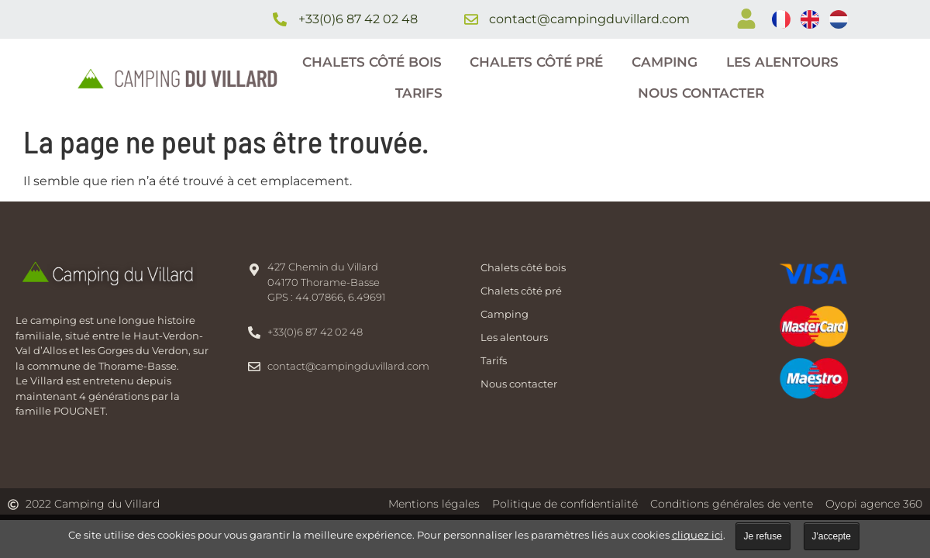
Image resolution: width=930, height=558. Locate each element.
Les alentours (782, 62)
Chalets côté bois (372, 62)
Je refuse (763, 536)
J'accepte (831, 536)
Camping (665, 62)
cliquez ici (697, 535)
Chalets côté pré (536, 62)
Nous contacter (701, 93)
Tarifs (419, 93)
